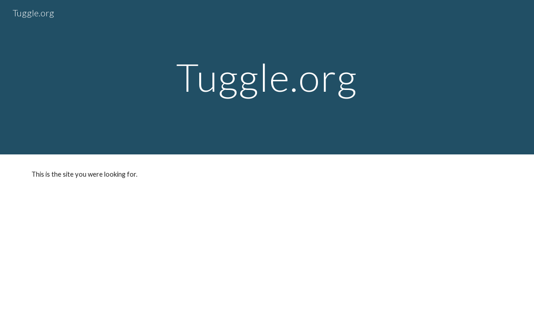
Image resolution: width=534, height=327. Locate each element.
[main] (267, 77)
